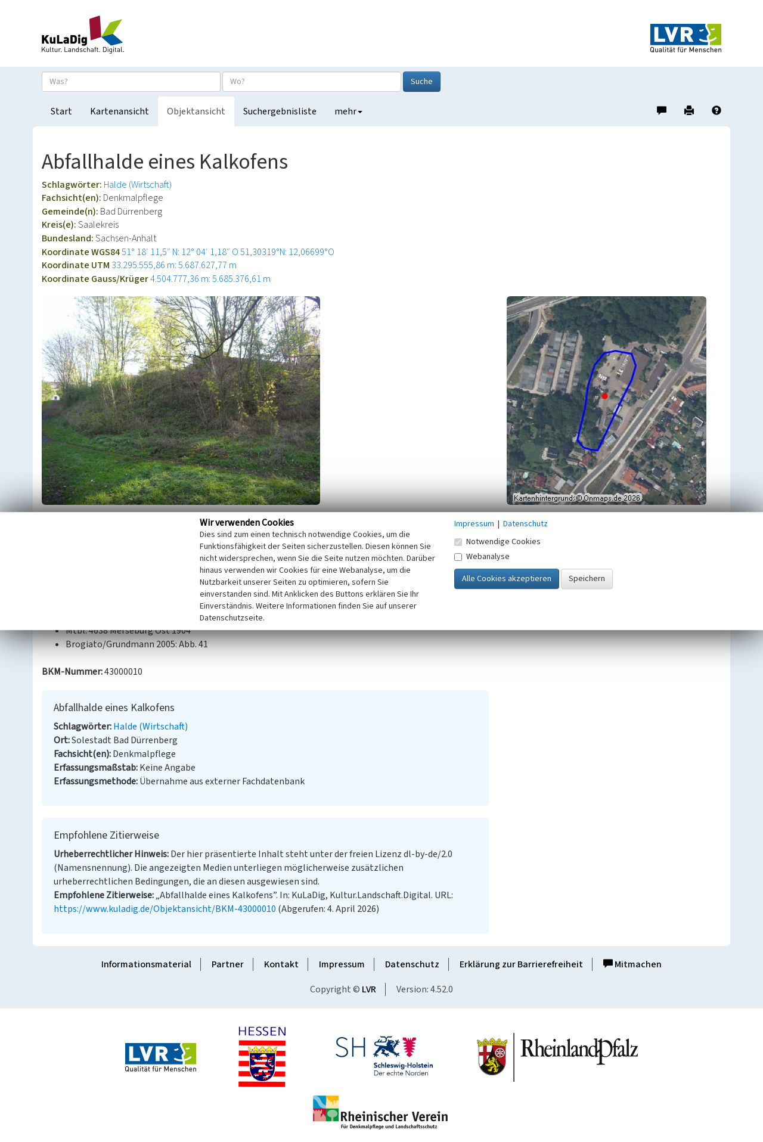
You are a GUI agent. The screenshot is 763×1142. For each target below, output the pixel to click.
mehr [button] (348, 111)
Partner (228, 964)
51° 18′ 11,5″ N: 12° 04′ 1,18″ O (180, 252)
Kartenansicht (119, 111)
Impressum (342, 964)
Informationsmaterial (146, 964)
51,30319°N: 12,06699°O (287, 252)
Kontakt (281, 964)
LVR (369, 989)
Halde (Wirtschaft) (138, 184)
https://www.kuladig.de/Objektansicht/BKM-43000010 (165, 909)
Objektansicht (196, 111)
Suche (422, 82)
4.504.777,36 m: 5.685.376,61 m (210, 279)
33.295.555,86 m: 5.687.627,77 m (174, 265)
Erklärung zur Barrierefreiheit (521, 964)
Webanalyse (482, 557)
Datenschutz (412, 964)
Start (61, 111)
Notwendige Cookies (497, 542)
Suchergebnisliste (280, 111)
